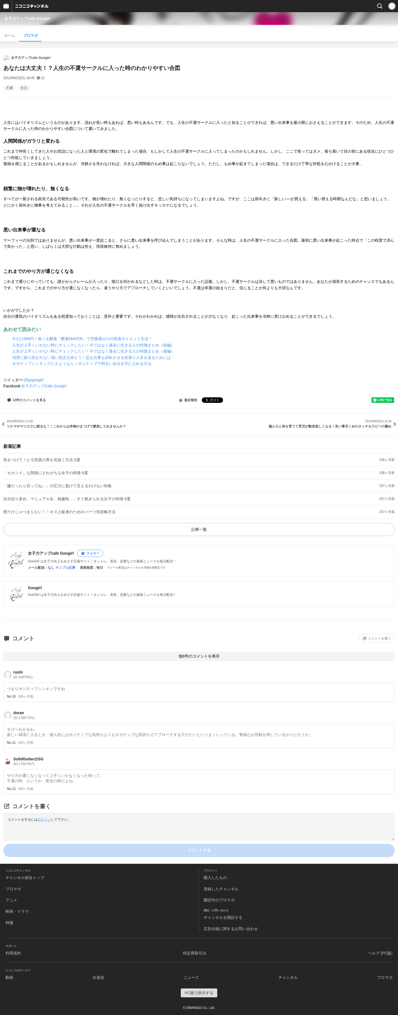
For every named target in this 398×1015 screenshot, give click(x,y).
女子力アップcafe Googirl (27, 18)
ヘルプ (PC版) (380, 953)
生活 (23, 88)
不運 (9, 88)
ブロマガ (30, 35)
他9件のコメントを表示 (199, 656)
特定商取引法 (194, 953)
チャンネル (288, 977)
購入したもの (215, 877)
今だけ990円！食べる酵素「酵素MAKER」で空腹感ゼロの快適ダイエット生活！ (82, 338)
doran (24, 715)
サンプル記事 (65, 567)
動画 (9, 977)
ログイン (44, 819)
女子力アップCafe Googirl (43, 386)
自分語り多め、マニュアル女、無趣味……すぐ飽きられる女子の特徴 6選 (66, 499)
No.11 (11, 742)
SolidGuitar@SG (28, 761)
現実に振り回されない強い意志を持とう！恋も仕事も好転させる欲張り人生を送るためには (91, 357)
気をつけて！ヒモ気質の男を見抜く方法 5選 (41, 460)
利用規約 (13, 953)
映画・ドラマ (17, 911)
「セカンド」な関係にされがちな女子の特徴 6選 (45, 473)
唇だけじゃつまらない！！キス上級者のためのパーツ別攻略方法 (59, 512)
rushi (23, 674)
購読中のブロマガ (219, 900)
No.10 (11, 696)
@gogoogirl (34, 380)
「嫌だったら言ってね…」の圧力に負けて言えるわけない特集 (57, 486)
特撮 (9, 922)
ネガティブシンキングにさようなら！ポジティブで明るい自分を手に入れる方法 (81, 363)
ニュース (191, 977)
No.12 (11, 788)
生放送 (98, 977)
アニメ (11, 900)
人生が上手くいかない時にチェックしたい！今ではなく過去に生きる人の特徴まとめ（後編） (93, 351)
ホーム (9, 35)
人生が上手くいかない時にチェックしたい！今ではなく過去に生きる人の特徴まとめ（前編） (93, 345)
